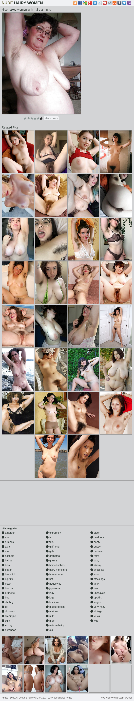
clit (5, 606)
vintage (96, 611)
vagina (96, 602)
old (49, 630)
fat (49, 537)
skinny (95, 565)
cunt (6, 620)
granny (51, 560)
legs (50, 597)
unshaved (97, 593)
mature (51, 611)
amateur (8, 532)
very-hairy (97, 606)
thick (94, 583)
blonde (7, 588)
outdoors (97, 537)
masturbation (55, 606)
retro (94, 555)
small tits (97, 569)
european (9, 630)
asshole (8, 555)
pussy (95, 546)
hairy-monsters (56, 569)
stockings (97, 579)
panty (95, 542)
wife (94, 620)
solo (94, 574)
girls (50, 551)
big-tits (7, 579)
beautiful (8, 574)
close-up (8, 611)
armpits (8, 542)
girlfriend (52, 546)
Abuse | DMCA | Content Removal (19, 697)
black (6, 583)
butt (5, 597)
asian (6, 546)
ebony (7, 625)
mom (50, 620)
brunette (8, 593)
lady (50, 593)
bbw (6, 565)
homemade (54, 574)
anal (6, 537)
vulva (95, 616)
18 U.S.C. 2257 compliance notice (54, 697)
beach (7, 569)
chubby (8, 602)
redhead (96, 551)
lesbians (52, 602)
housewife (53, 583)
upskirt (96, 597)
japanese (53, 588)
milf (49, 616)
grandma (53, 555)
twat (94, 588)
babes (7, 560)
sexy (94, 560)
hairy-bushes (55, 565)
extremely (53, 532)
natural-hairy (55, 625)
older (95, 532)
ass (5, 551)
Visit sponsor (51, 118)
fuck (50, 542)
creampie (9, 616)
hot (49, 579)
